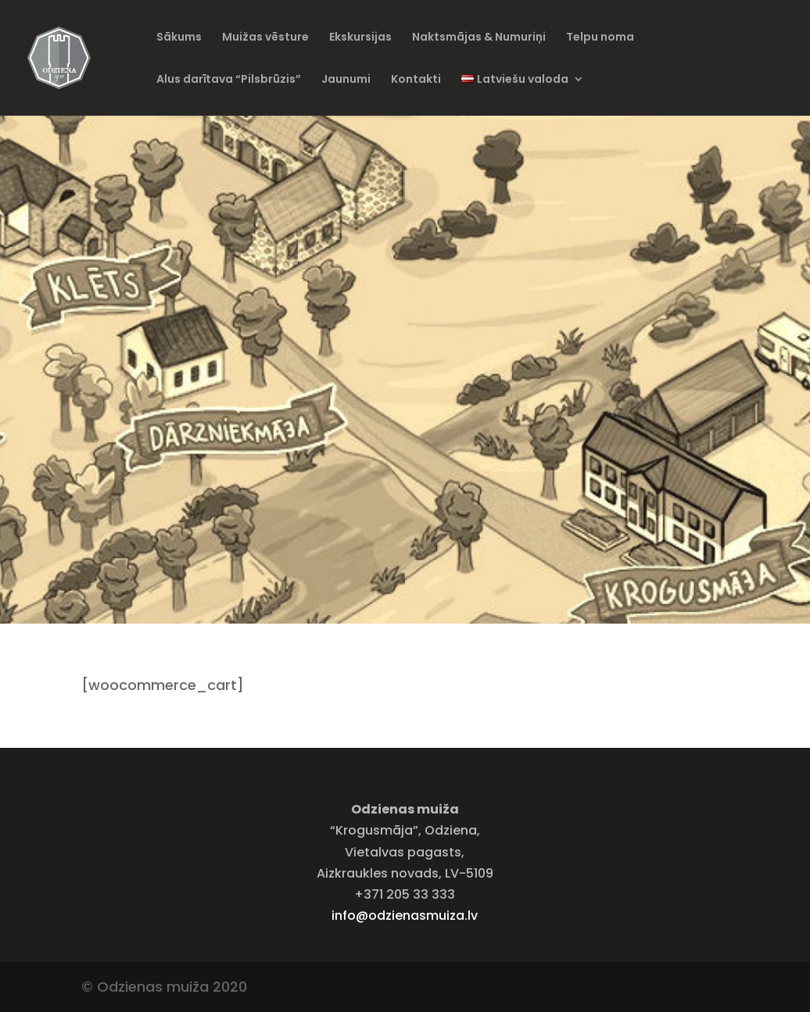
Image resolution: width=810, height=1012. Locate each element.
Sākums (179, 38)
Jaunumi (346, 80)
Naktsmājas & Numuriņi (479, 38)
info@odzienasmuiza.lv (405, 915)
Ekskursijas (360, 38)
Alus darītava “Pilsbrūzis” (228, 80)
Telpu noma (600, 38)
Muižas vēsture (265, 38)
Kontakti (416, 80)
